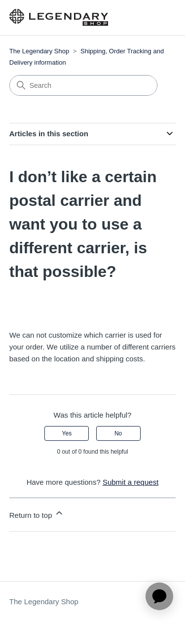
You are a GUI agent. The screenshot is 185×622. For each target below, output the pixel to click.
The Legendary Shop (39, 51)
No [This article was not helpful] (118, 433)
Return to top (36, 513)
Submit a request (130, 482)
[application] (159, 596)
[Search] (83, 85)
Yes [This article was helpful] (67, 433)
